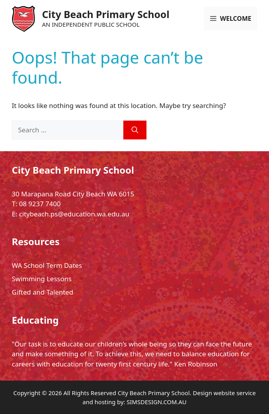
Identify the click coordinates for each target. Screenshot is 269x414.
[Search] (134, 130)
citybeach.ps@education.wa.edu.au (74, 213)
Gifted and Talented (42, 292)
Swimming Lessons (41, 278)
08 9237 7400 (39, 203)
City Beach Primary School (105, 14)
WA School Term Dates (47, 265)
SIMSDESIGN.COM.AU (157, 402)
